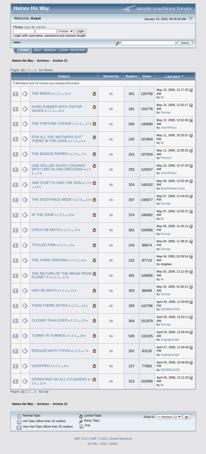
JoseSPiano (169, 127)
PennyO (166, 157)
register (40, 27)
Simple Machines (120, 438)
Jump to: (149, 416)
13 (69, 214)
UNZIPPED (40, 366)
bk (111, 94)
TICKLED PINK (44, 245)
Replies (131, 76)
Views (146, 76)
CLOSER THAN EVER (49, 320)
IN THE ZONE (43, 215)
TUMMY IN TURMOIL (49, 335)
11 (66, 93)
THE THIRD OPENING (50, 260)
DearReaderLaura (173, 188)
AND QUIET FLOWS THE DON (56, 183)
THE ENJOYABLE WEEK (52, 199)
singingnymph (170, 339)
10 (59, 110)
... (32, 70)
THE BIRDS (41, 93)
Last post (175, 76)
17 (87, 123)
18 (81, 335)
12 (87, 199)
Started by (111, 76)
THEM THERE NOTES (50, 305)
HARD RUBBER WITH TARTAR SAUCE (57, 109)
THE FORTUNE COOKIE (51, 123)
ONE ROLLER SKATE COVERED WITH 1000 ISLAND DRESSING (58, 168)
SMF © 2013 (98, 438)
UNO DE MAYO (44, 290)
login (27, 27)
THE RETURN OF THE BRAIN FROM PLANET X (61, 275)
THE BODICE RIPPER (50, 154)
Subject (64, 76)
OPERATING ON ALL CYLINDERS (59, 379)
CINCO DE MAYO (46, 230)
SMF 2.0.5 (81, 438)
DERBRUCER (170, 309)
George (166, 112)
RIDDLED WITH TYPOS (51, 351)
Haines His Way (31, 8)
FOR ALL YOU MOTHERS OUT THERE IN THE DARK (57, 139)
